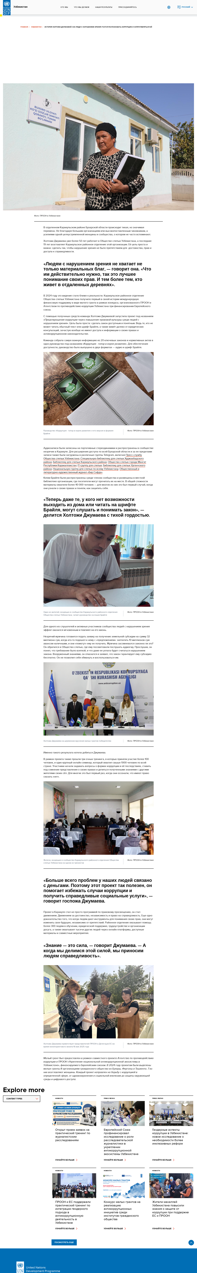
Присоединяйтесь (127, 7)
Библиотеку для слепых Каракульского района (80, 462)
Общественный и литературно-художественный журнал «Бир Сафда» (91, 470)
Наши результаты (103, 7)
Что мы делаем (81, 7)
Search (174, 7)
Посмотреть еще (64, 1242)
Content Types (14, 1098)
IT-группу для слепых (90, 465)
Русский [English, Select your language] (186, 7)
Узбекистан (21, 6)
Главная (24, 27)
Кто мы (64, 7)
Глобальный (168, 7)
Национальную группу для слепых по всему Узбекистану (85, 469)
